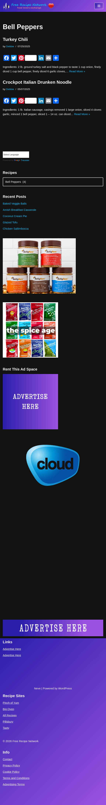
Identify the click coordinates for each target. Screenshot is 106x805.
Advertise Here (12, 648)
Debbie (10, 46)
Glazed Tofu (10, 222)
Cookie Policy (11, 771)
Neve (37, 688)
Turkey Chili (15, 39)
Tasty (6, 727)
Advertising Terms (14, 784)
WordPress (65, 688)
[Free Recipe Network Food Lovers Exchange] (28, 6)
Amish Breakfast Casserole (19, 209)
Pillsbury (8, 721)
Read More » (77, 71)
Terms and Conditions (16, 778)
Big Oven (8, 709)
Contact (7, 759)
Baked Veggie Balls (15, 203)
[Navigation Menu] (99, 6)
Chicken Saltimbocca (16, 228)
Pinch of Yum (11, 702)
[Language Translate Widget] (16, 154)
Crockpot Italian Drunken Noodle (37, 82)
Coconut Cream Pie (15, 216)
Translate (21, 160)
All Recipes (10, 715)
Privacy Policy (11, 765)
